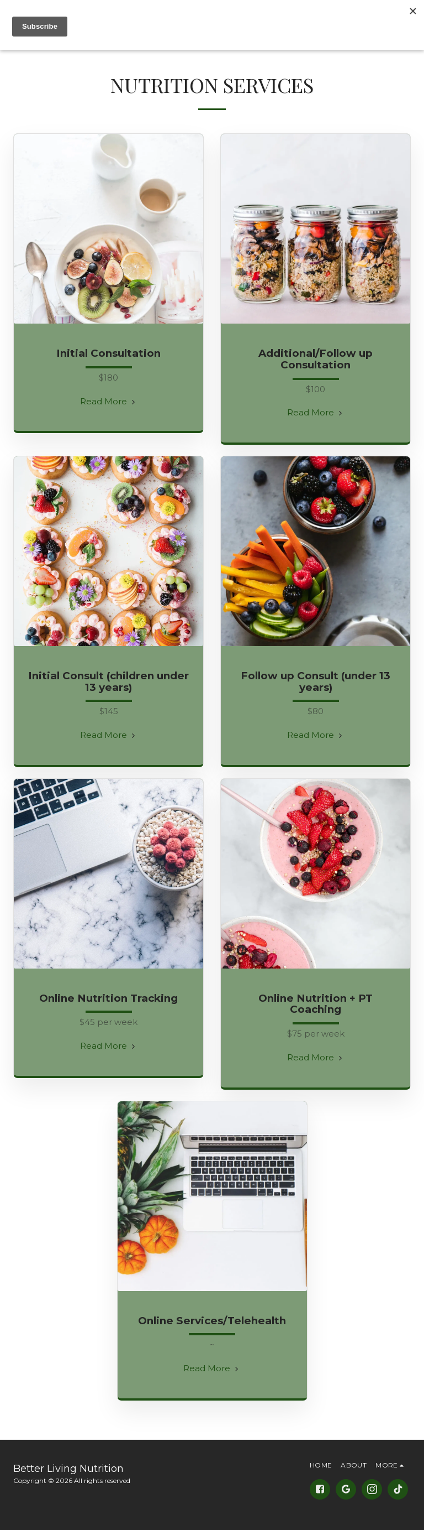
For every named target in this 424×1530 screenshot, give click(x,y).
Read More (108, 401)
